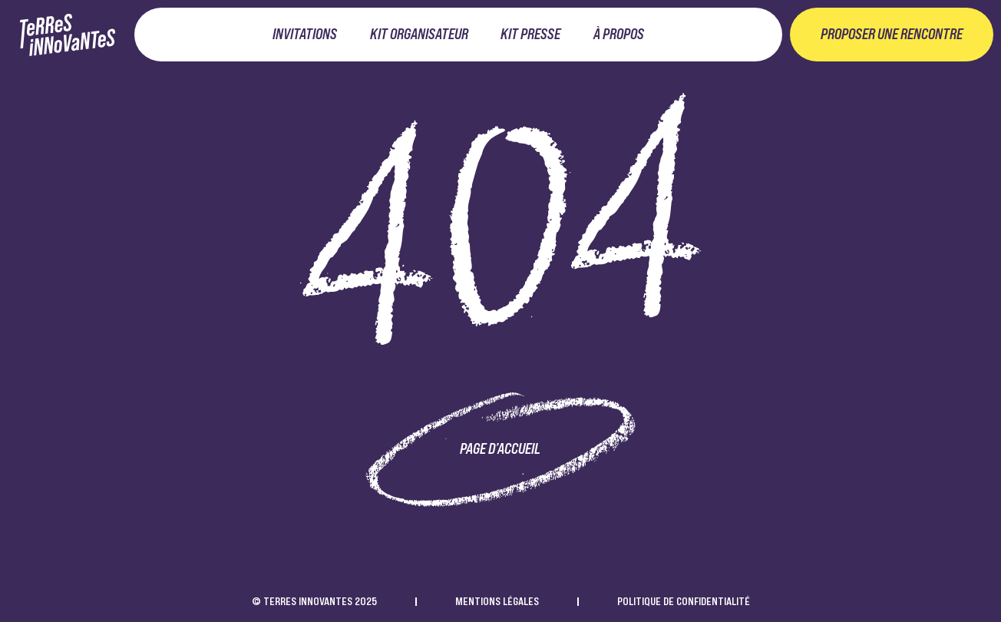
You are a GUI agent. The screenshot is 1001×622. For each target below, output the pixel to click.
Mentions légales (497, 601)
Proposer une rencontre (892, 34)
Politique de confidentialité (683, 601)
